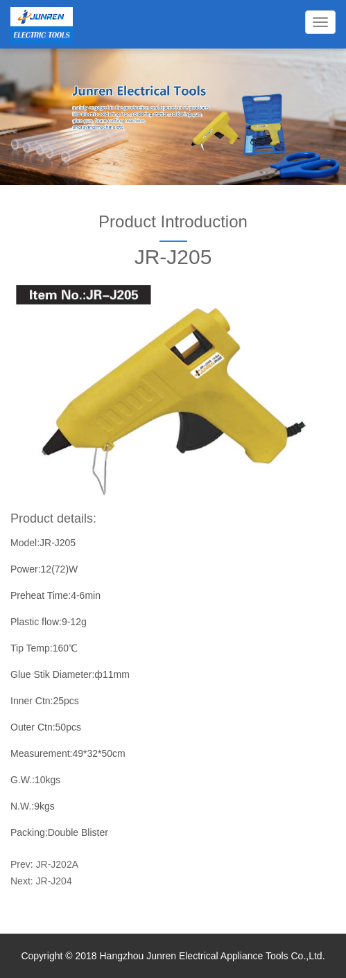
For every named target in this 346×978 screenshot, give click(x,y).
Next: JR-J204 (41, 881)
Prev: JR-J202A (44, 864)
